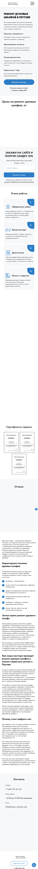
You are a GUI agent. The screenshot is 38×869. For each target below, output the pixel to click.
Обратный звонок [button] (19, 863)
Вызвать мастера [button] (19, 82)
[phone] (19, 167)
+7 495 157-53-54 (13, 789)
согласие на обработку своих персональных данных (19, 182)
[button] (34, 865)
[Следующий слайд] (36, 509)
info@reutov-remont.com (16, 807)
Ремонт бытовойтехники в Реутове (13, 3)
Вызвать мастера (19, 175)
